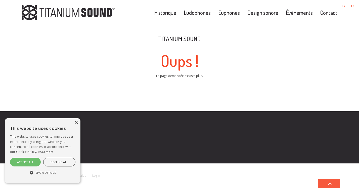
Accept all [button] (25, 162)
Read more (46, 152)
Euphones (229, 12)
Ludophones (197, 12)
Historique (165, 12)
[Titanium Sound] (68, 12)
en (352, 6)
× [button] (76, 123)
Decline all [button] (59, 162)
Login (96, 175)
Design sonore (262, 12)
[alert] (42, 150)
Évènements (299, 12)
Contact (328, 12)
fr (343, 6)
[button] (42, 172)
